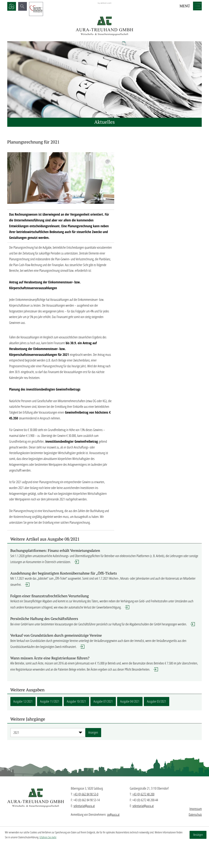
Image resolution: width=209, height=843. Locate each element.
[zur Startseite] (104, 26)
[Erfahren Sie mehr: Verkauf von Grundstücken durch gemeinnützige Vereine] (104, 643)
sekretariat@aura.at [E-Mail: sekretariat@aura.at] (84, 806)
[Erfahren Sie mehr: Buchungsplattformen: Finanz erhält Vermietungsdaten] (104, 558)
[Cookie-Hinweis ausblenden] (198, 835)
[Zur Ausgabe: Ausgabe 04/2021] (130, 701)
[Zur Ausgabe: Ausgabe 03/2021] (156, 701)
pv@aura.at (113, 814)
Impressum (195, 808)
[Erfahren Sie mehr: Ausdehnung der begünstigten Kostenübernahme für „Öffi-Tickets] (104, 581)
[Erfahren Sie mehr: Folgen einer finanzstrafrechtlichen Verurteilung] (104, 603)
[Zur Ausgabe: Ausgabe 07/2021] (103, 701)
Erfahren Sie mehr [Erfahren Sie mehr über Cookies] (48, 837)
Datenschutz (195, 814)
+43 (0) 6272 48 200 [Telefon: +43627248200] (143, 794)
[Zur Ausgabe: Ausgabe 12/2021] (23, 701)
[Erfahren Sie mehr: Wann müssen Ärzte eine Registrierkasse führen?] (104, 665)
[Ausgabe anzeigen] (93, 732)
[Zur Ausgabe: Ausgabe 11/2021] (49, 701)
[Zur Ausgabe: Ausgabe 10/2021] (76, 701)
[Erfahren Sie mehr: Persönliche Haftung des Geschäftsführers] (104, 623)
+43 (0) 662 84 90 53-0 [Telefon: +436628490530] (85, 794)
